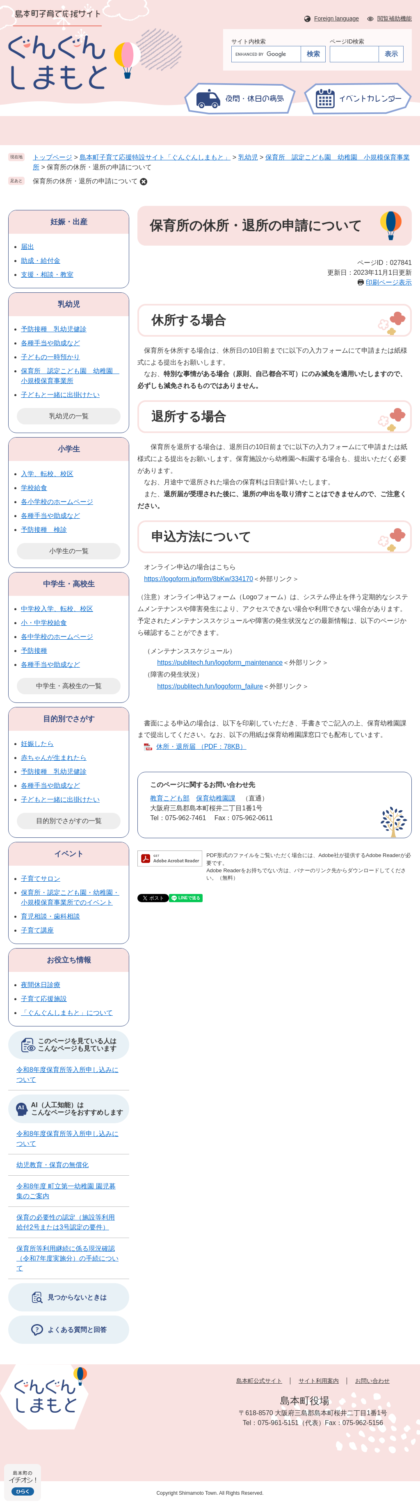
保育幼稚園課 (215, 798)
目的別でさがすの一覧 (69, 820)
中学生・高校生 (69, 584)
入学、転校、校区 (47, 473)
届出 (27, 246)
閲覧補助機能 (394, 18)
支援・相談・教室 (47, 274)
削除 (143, 181)
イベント (69, 854)
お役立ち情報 (69, 960)
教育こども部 (169, 798)
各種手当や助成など (50, 343)
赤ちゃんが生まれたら (54, 757)
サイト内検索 (248, 41)
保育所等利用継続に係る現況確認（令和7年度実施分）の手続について (67, 1258)
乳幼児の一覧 (69, 416)
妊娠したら (37, 743)
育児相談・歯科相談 (50, 916)
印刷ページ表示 (389, 282)
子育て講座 (37, 930)
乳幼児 (248, 157)
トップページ (52, 157)
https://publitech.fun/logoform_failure (210, 686)
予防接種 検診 (44, 529)
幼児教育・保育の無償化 (52, 1164)
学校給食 (34, 487)
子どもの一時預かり (50, 356)
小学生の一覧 (69, 550)
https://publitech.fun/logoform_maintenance (220, 662)
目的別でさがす (69, 719)
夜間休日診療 (40, 984)
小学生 (69, 449)
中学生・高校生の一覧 (69, 685)
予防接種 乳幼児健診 (54, 329)
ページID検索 (347, 41)
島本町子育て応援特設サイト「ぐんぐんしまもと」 (155, 157)
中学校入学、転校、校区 (57, 608)
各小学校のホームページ (57, 501)
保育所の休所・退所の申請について (85, 181)
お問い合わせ (372, 1380)
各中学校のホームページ (57, 636)
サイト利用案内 (319, 1380)
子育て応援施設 (44, 998)
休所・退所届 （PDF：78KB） (201, 746)
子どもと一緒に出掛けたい (60, 394)
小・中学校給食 (44, 622)
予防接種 (34, 650)
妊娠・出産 (68, 222)
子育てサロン (40, 878)
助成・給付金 (40, 260)
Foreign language (336, 18)
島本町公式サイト (259, 1380)
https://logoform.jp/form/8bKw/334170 (198, 578)
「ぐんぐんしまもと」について (67, 1012)
